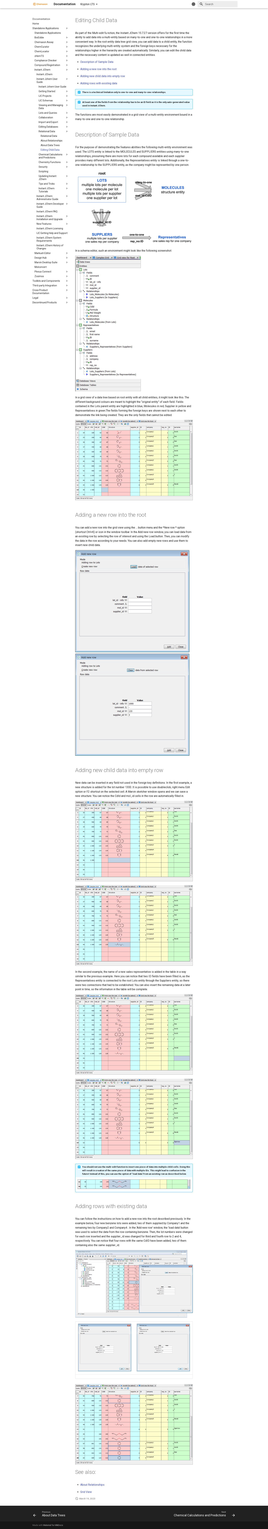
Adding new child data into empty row (102, 76)
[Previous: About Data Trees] (50, 1514)
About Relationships (92, 1484)
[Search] (218, 4)
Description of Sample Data (96, 62)
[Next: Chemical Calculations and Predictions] (203, 1514)
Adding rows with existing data (98, 83)
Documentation (41, 19)
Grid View (86, 1492)
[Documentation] (40, 4)
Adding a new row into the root (98, 69)
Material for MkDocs (53, 1525)
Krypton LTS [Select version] (87, 4)
